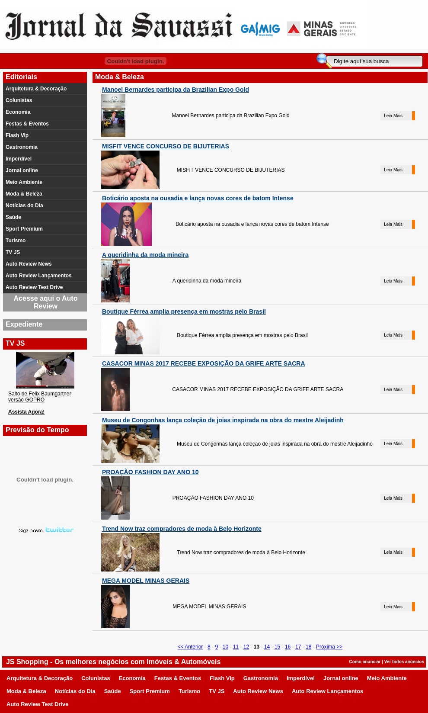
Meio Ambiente (24, 182)
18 (308, 647)
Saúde (13, 217)
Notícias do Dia (24, 205)
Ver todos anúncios (404, 661)
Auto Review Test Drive (34, 287)
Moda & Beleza (24, 194)
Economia (18, 112)
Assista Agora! (26, 412)
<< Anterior (190, 647)
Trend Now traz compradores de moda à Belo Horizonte (182, 528)
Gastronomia (22, 147)
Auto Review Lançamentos (39, 276)
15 (277, 647)
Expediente (24, 324)
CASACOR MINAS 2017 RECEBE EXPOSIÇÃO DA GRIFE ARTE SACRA (203, 363)
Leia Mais (393, 115)
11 (236, 647)
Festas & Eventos (27, 124)
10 (225, 647)
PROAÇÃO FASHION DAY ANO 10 (150, 472)
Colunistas (19, 100)
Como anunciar (365, 661)
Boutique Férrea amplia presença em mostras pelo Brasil (184, 311)
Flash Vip (17, 135)
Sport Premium (24, 229)
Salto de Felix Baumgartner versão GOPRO (39, 397)
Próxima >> (329, 647)
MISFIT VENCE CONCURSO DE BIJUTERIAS (165, 146)
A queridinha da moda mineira (145, 254)
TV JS (13, 252)
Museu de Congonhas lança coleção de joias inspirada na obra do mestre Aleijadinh (223, 420)
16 (288, 647)
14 (267, 647)
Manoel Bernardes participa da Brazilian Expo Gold (175, 89)
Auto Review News (29, 264)
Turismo (16, 241)
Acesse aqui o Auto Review (46, 302)
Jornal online (22, 170)
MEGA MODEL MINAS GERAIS (145, 580)
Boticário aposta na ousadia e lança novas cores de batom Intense (198, 198)
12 (246, 647)
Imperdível (19, 159)
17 (298, 647)
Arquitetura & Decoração (36, 89)
